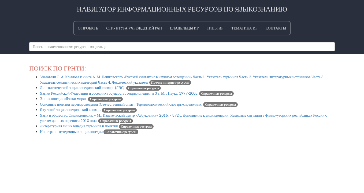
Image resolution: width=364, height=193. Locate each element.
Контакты (276, 28)
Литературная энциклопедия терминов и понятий (97, 126)
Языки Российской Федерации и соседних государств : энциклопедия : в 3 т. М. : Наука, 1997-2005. (137, 93)
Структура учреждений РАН (134, 28)
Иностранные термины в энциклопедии (89, 131)
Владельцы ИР (184, 28)
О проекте (88, 28)
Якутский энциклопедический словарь (88, 109)
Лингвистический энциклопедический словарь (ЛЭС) (100, 87)
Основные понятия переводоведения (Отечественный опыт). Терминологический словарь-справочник (139, 104)
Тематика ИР (244, 28)
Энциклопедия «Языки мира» (81, 98)
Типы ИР (215, 28)
